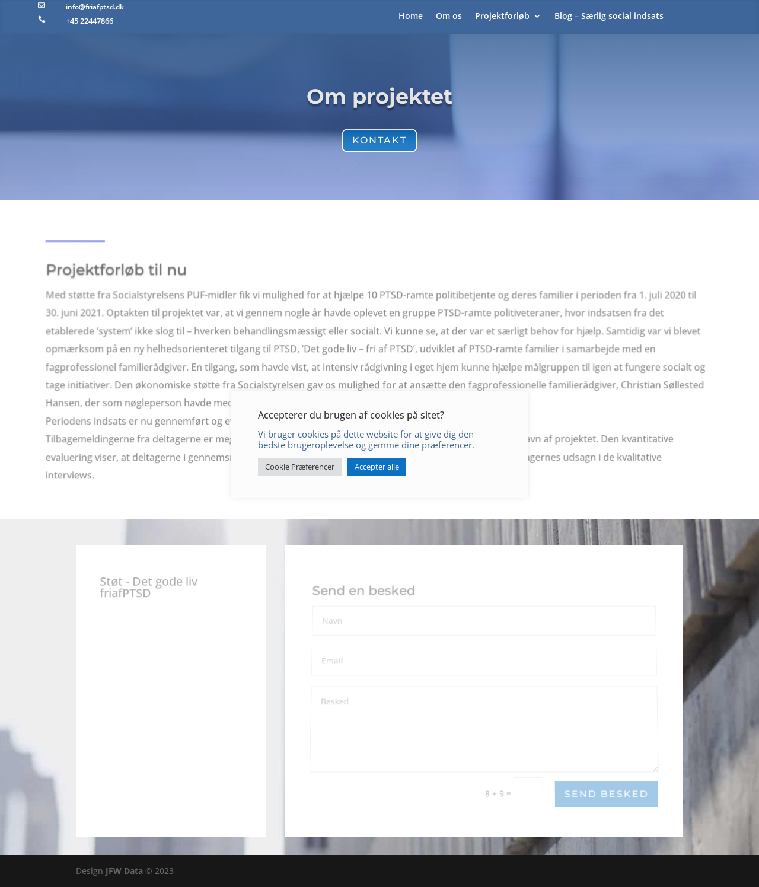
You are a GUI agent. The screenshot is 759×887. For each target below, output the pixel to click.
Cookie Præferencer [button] (299, 466)
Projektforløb (502, 16)
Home (410, 16)
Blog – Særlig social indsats (609, 16)
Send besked (606, 794)
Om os (449, 16)
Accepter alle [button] (377, 466)
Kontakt (379, 140)
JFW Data (124, 870)
